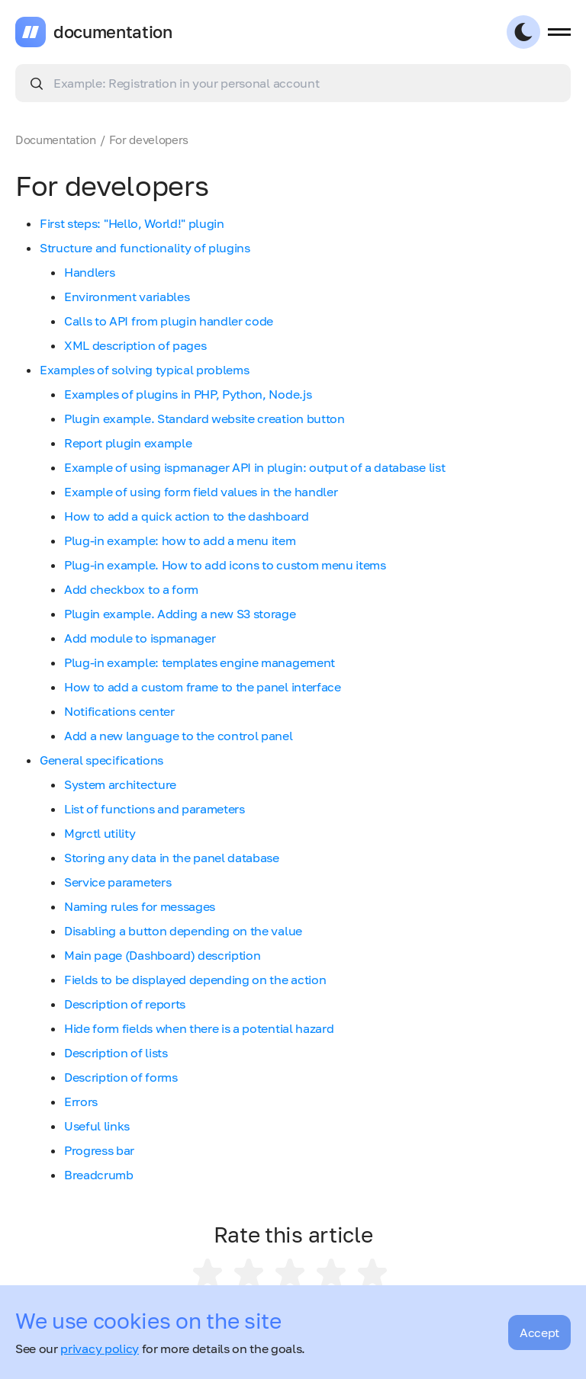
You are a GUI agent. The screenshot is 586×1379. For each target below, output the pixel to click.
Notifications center (119, 711)
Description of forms (121, 1077)
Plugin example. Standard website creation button (204, 418)
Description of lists (116, 1052)
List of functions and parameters (154, 808)
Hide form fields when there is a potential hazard (198, 1028)
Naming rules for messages (139, 906)
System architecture (120, 784)
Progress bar (99, 1150)
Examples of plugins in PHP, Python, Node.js (187, 394)
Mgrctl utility (100, 833)
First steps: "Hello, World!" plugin (132, 223)
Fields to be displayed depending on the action (195, 979)
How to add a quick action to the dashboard (186, 516)
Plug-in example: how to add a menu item (180, 540)
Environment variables (126, 296)
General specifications (101, 760)
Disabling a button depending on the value (183, 930)
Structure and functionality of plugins (145, 247)
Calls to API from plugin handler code (168, 321)
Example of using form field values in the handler (200, 491)
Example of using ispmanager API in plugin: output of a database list (254, 467)
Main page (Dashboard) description (162, 955)
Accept (539, 1332)
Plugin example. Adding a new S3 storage (180, 613)
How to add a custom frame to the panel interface (202, 686)
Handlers (89, 272)
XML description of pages (135, 345)
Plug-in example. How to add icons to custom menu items (225, 564)
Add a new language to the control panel (178, 735)
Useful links (97, 1126)
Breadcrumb (99, 1174)
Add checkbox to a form (131, 589)
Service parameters (117, 882)
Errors (81, 1101)
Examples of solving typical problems (144, 369)
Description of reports (124, 1004)
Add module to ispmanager (139, 638)
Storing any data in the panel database (171, 857)
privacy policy (99, 1348)
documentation (112, 32)
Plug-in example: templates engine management (199, 662)
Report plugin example (128, 443)
